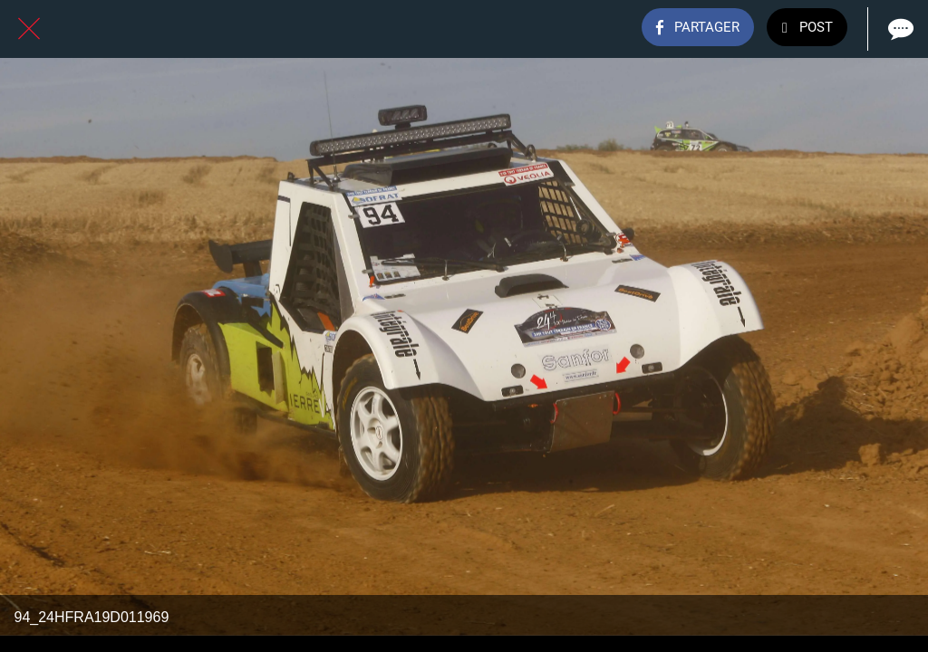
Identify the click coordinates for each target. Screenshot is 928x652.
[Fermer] (29, 29)
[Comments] (899, 29)
